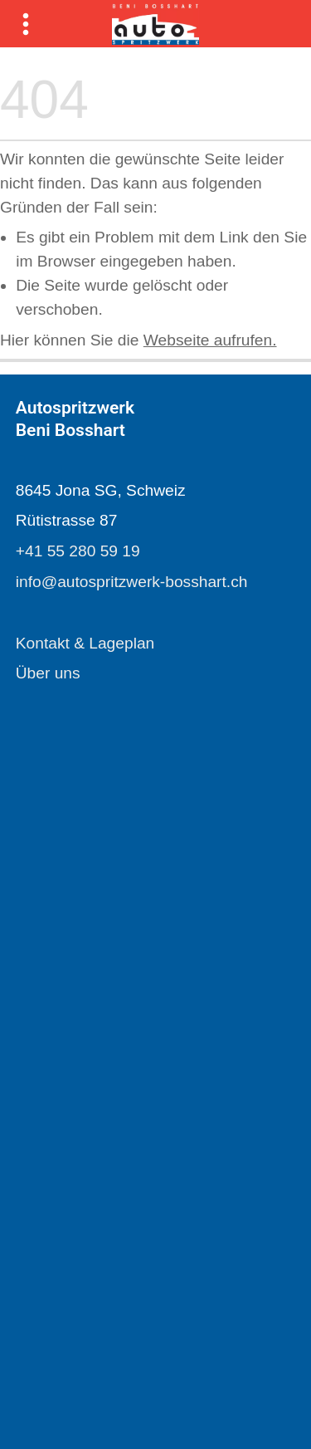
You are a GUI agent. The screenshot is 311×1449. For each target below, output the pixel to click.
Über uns (48, 673)
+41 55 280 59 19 (78, 551)
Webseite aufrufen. (210, 340)
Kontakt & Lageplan (85, 643)
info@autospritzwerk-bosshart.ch (132, 581)
